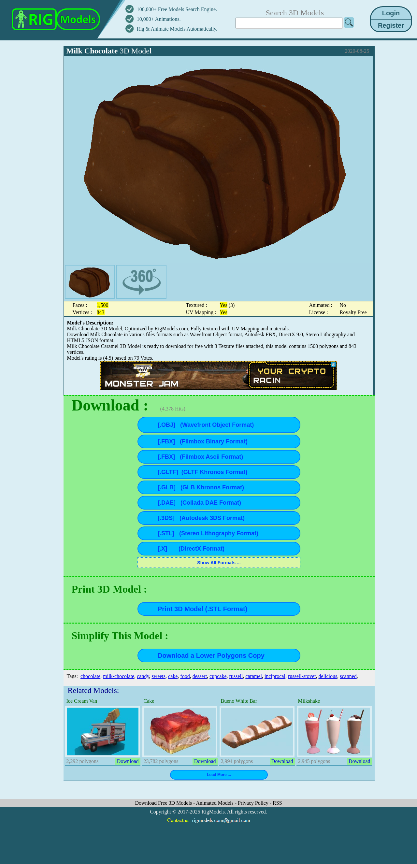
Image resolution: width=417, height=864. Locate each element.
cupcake (217, 676)
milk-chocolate (118, 676)
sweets (158, 676)
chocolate (90, 676)
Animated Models (215, 803)
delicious (327, 676)
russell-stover (302, 676)
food (185, 676)
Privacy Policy (254, 803)
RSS (277, 803)
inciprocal (275, 676)
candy (143, 676)
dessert (200, 676)
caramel (253, 676)
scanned (348, 676)
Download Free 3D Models (164, 803)
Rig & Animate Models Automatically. (177, 29)
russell (236, 676)
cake (173, 676)
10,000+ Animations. (159, 19)
